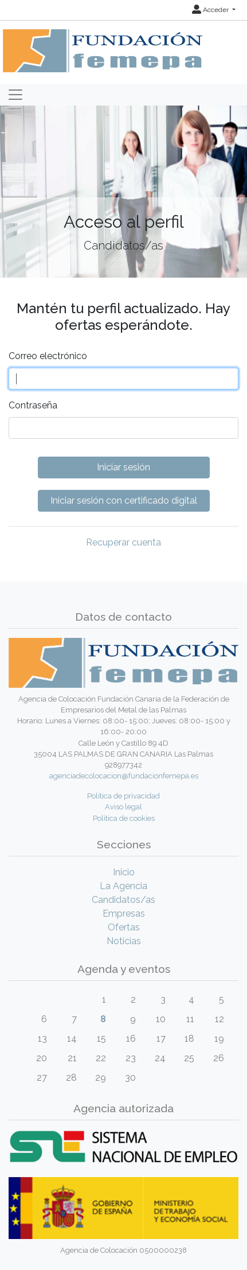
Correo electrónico (48, 355)
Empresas (124, 913)
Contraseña (33, 405)
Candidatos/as (123, 899)
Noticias (124, 941)
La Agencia (123, 886)
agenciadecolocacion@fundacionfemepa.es (123, 776)
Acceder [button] (211, 10)
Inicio (124, 872)
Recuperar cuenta (123, 542)
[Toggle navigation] (15, 95)
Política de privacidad (123, 796)
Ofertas (124, 927)
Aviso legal (123, 806)
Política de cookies (124, 818)
